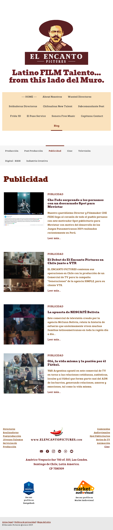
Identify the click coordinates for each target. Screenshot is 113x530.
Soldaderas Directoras (23, 106)
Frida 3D (15, 116)
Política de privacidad (25, 522)
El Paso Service (36, 116)
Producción (11, 150)
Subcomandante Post (91, 106)
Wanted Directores (79, 96)
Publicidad (55, 150)
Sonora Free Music (63, 116)
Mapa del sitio (44, 522)
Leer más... (54, 238)
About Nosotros (52, 96)
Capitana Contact (92, 116)
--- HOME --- (29, 96)
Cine (69, 150)
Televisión (84, 150)
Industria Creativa (37, 160)
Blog (56, 125)
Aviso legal (7, 522)
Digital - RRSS (12, 160)
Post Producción (33, 150)
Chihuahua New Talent (57, 106)
